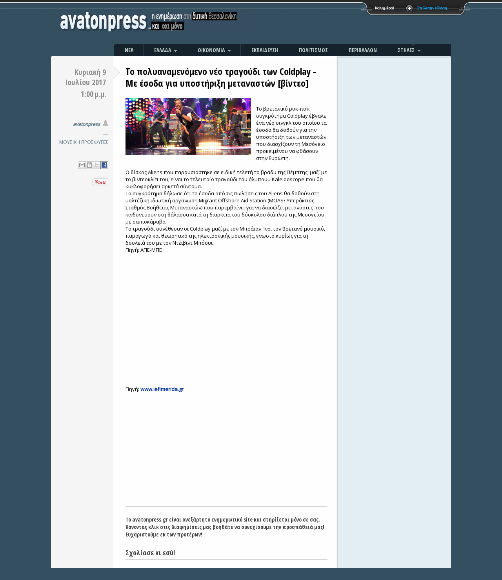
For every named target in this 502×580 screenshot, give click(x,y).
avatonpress (86, 124)
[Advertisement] (335, 23)
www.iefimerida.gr (162, 389)
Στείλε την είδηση (432, 8)
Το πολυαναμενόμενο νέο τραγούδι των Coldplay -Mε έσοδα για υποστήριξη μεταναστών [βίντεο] (221, 77)
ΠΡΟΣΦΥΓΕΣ (94, 142)
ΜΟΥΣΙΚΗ (69, 142)
